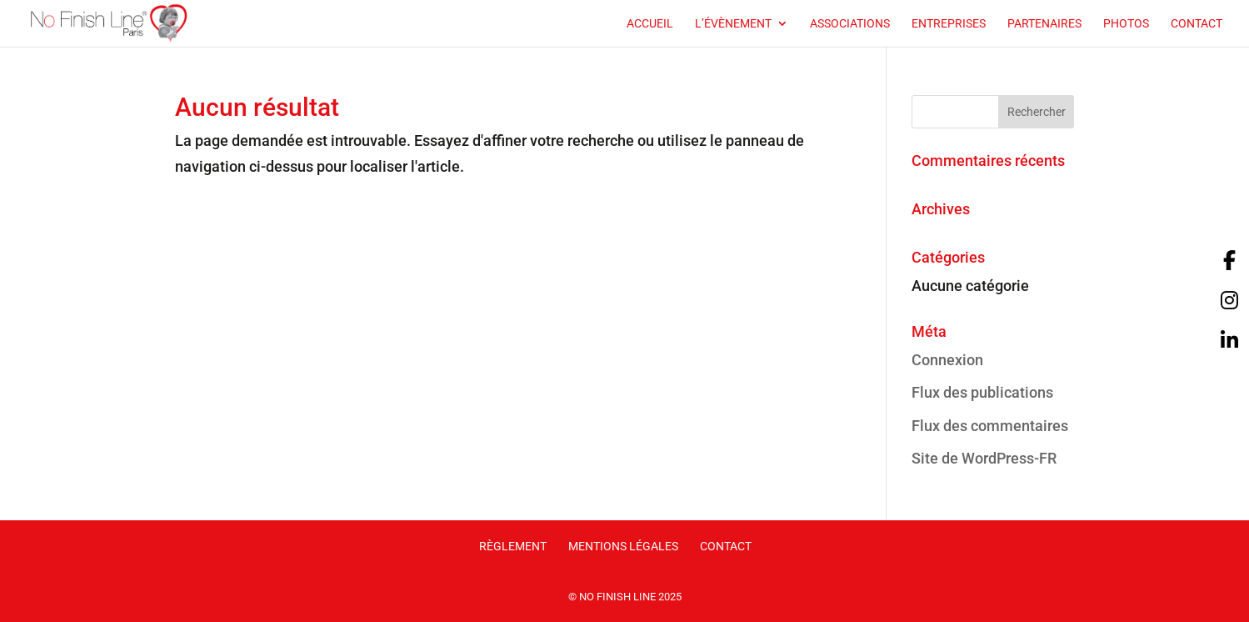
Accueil (650, 24)
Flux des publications (982, 392)
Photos (1126, 24)
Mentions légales (623, 546)
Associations (850, 24)
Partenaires (1044, 24)
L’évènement (733, 24)
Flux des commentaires (990, 425)
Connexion (947, 360)
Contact (1196, 24)
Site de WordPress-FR (984, 458)
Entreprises (949, 24)
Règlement (513, 546)
